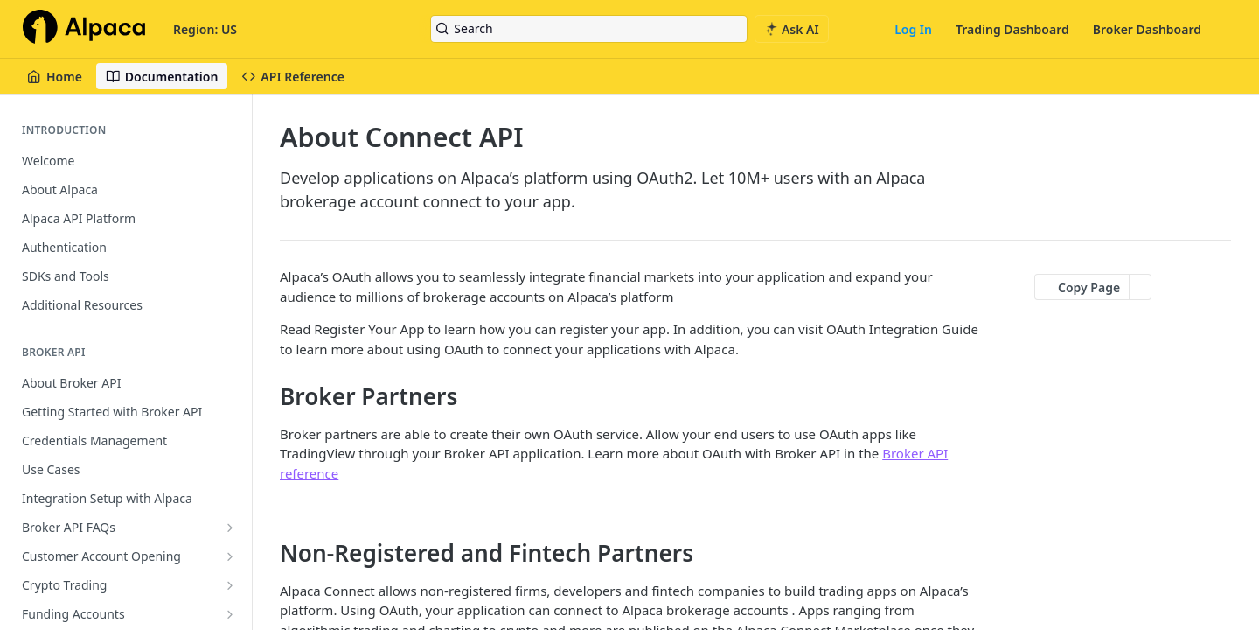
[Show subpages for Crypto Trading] (230, 585)
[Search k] (589, 29)
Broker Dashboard (1147, 29)
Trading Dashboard (1012, 29)
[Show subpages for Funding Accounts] (230, 614)
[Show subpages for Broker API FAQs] (230, 528)
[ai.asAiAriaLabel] (791, 29)
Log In (913, 29)
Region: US (205, 29)
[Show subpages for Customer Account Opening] (230, 557)
